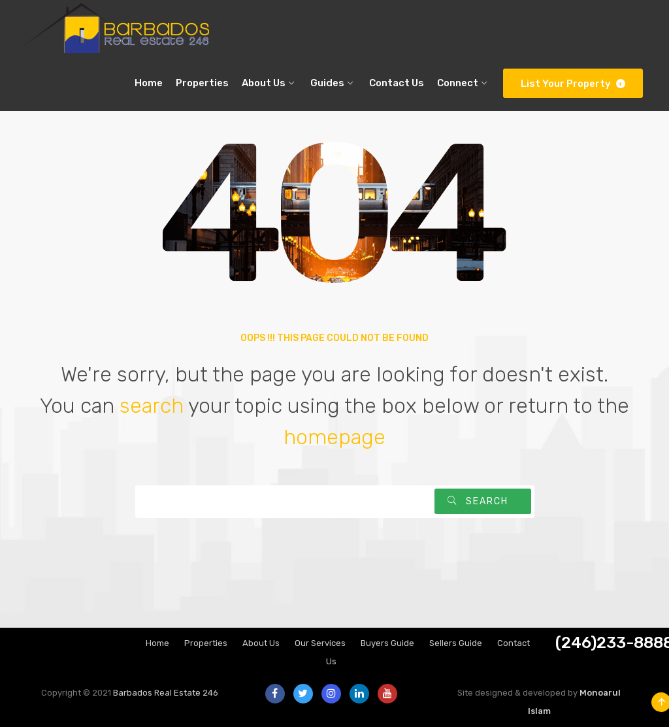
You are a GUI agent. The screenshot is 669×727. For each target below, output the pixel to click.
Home (157, 643)
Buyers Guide (387, 643)
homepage (334, 437)
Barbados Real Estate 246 (165, 693)
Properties (205, 643)
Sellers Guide (455, 643)
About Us (261, 643)
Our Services (320, 643)
